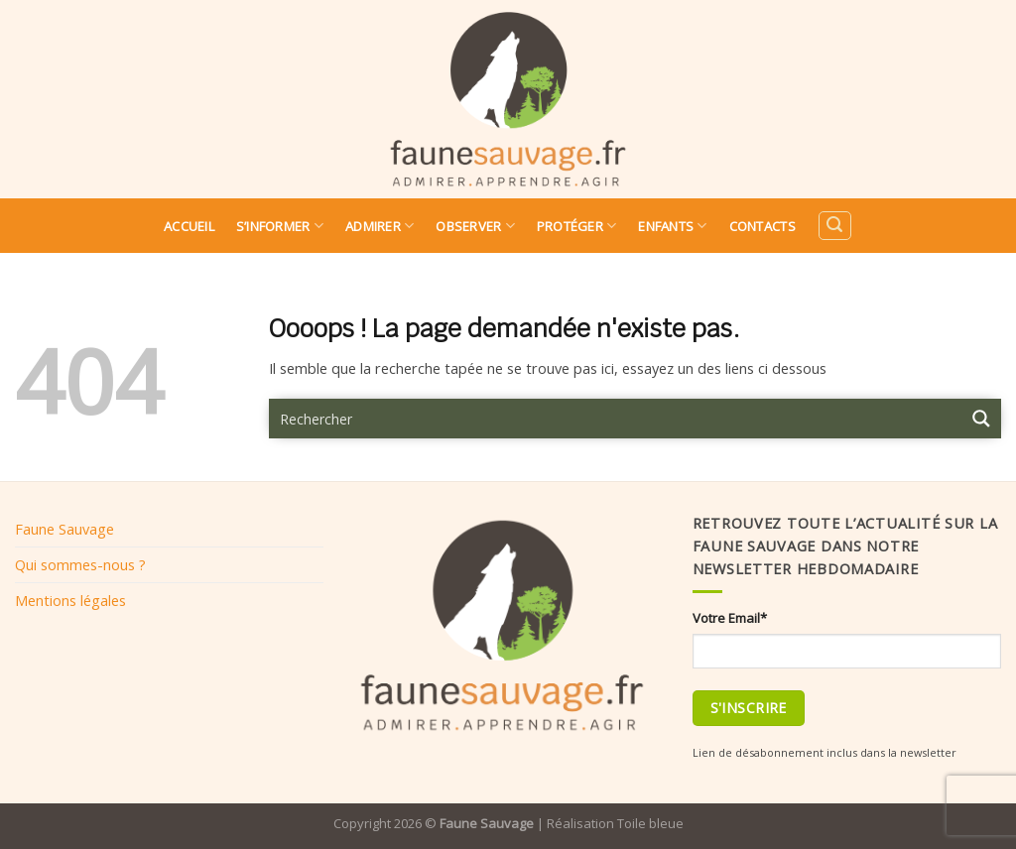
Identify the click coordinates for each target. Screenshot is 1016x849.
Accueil (189, 226)
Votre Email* (730, 618)
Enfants (672, 225)
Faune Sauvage (64, 529)
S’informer (279, 225)
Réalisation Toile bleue (615, 823)
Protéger (577, 225)
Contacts (762, 226)
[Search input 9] (616, 418)
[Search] (834, 225)
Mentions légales (70, 600)
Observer (475, 225)
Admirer (379, 225)
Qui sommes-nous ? (80, 564)
